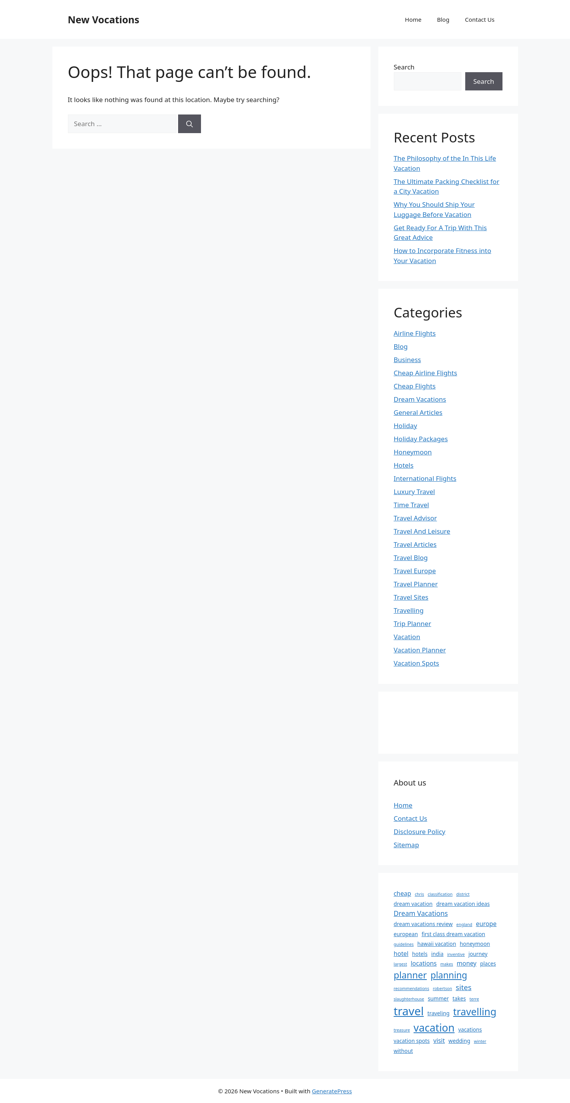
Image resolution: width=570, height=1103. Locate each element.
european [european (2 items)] (406, 934)
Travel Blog (411, 557)
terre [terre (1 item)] (474, 999)
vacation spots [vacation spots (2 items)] (412, 1040)
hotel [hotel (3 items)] (401, 953)
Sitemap (406, 844)
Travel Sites (411, 597)
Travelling (409, 610)
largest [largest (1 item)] (400, 964)
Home (413, 19)
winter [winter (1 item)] (480, 1041)
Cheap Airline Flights (425, 372)
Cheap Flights (415, 386)
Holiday (405, 425)
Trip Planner (412, 623)
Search (404, 66)
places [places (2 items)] (488, 963)
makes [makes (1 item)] (446, 964)
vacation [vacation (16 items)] (434, 1027)
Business (407, 359)
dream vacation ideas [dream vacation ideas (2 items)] (463, 903)
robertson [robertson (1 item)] (442, 988)
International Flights (425, 478)
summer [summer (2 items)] (438, 998)
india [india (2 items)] (437, 953)
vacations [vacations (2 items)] (470, 1029)
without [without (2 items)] (403, 1050)
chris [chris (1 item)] (419, 894)
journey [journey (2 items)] (477, 953)
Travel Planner (416, 583)
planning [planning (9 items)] (448, 975)
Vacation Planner (420, 649)
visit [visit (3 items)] (439, 1040)
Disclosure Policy (419, 831)
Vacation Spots (416, 663)
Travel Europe (415, 570)
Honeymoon (413, 451)
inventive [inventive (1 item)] (455, 954)
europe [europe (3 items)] (486, 923)
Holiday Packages (421, 438)
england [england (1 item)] (464, 924)
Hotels (404, 465)
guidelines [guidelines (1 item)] (404, 944)
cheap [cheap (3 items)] (402, 893)
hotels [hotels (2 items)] (420, 953)
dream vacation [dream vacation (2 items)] (413, 903)
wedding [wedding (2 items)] (459, 1040)
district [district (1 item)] (463, 894)
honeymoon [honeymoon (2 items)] (475, 943)
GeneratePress (332, 1091)
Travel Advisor (415, 517)
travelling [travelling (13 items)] (474, 1011)
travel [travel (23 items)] (409, 1011)
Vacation (407, 636)
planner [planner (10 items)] (410, 975)
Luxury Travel (414, 491)
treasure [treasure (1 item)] (402, 1030)
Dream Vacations (420, 399)
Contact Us (479, 19)
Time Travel (411, 504)
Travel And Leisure (422, 531)
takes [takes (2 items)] (459, 998)
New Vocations (104, 19)
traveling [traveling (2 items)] (439, 1013)
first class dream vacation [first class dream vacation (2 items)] (453, 934)
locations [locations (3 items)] (424, 963)
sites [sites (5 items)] (464, 987)
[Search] (189, 123)
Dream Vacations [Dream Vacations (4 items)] (421, 913)
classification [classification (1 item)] (440, 894)
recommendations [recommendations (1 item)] (412, 988)
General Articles (418, 412)
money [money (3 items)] (466, 963)
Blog (443, 19)
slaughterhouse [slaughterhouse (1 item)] (409, 999)
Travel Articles (415, 544)
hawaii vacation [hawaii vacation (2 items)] (437, 943)
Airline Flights (415, 333)
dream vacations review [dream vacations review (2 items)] (423, 924)
